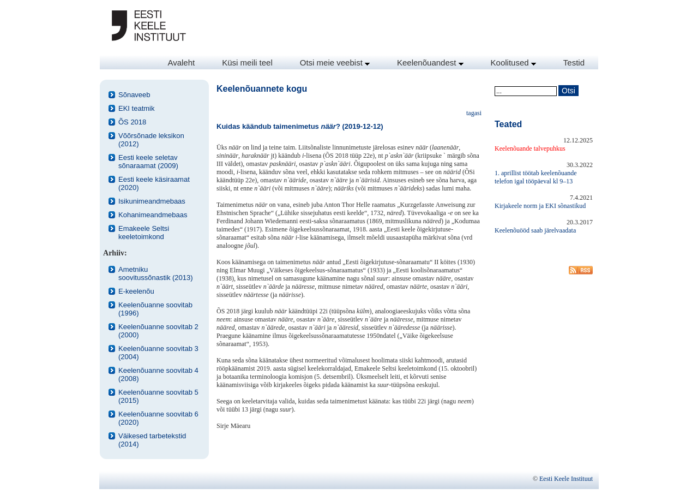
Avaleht (181, 62)
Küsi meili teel (247, 62)
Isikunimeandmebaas (151, 201)
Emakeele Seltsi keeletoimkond (143, 232)
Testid (574, 62)
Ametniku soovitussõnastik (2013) (155, 273)
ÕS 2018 (132, 122)
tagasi (474, 113)
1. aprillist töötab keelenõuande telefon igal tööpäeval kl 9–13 (536, 177)
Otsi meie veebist (335, 62)
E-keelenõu (136, 291)
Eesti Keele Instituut (566, 479)
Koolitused (513, 62)
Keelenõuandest (430, 62)
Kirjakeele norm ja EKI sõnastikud (540, 206)
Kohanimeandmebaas (152, 215)
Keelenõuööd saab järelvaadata (535, 230)
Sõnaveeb (134, 95)
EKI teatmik (136, 108)
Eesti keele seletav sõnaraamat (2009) (148, 161)
